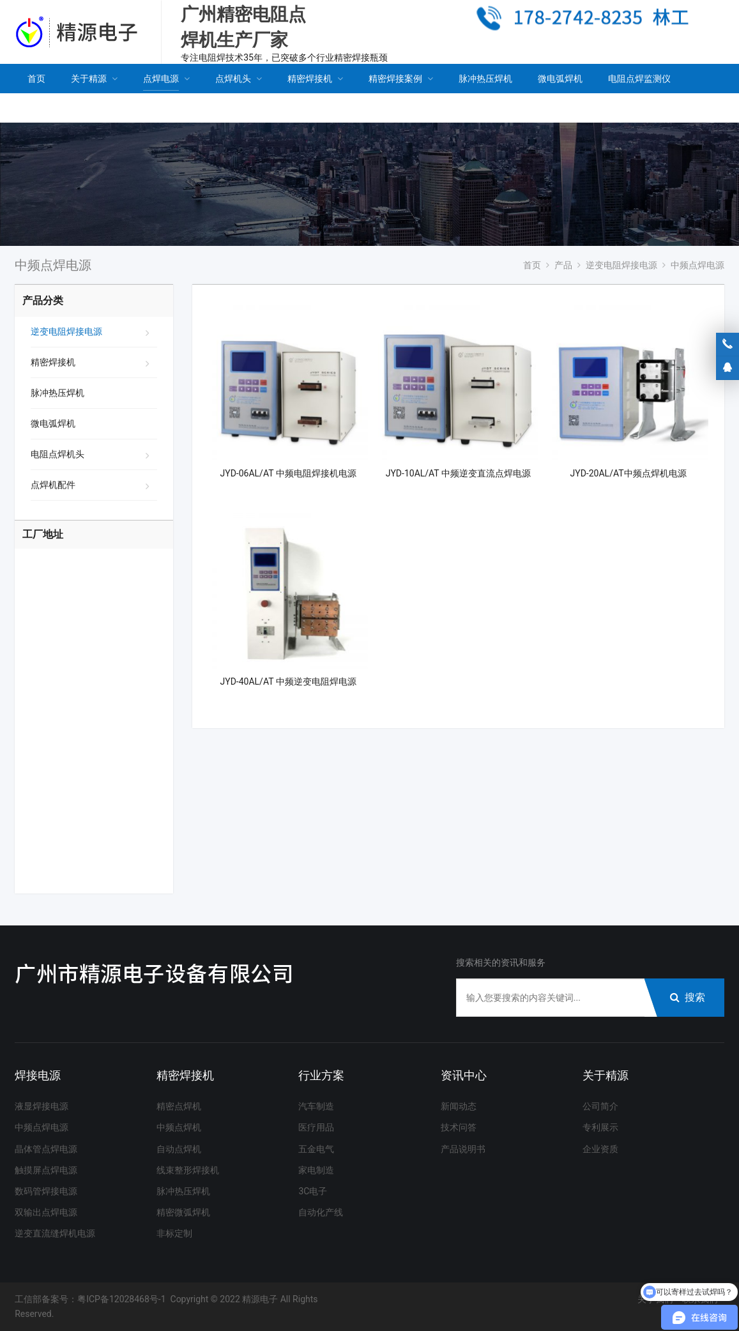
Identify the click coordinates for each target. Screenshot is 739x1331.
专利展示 (600, 1127)
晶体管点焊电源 (46, 1149)
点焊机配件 (53, 485)
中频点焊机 (178, 1127)
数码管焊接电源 (46, 1191)
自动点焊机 (178, 1149)
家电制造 (316, 1170)
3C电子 (312, 1191)
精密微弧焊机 (183, 1212)
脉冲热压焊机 (57, 393)
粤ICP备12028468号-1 (121, 1299)
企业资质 (600, 1149)
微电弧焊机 (53, 423)
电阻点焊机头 (57, 454)
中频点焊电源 (41, 1127)
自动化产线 (320, 1212)
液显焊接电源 (41, 1106)
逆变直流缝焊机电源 (55, 1233)
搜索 (687, 997)
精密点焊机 (178, 1106)
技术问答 (458, 1127)
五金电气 (316, 1149)
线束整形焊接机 (187, 1170)
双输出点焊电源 (46, 1212)
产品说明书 (463, 1149)
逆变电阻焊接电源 (66, 331)
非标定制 (174, 1233)
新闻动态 (458, 1106)
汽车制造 (316, 1106)
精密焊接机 (53, 362)
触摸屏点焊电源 (46, 1170)
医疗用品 (316, 1127)
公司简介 (600, 1106)
